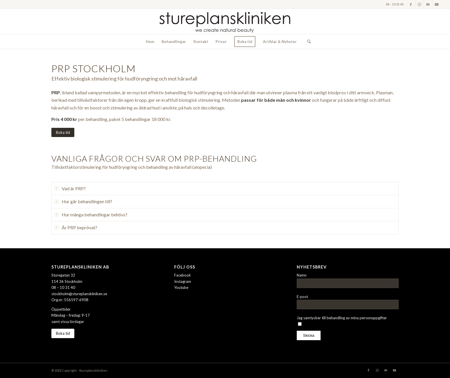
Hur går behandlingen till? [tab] (83, 201)
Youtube (181, 287)
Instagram (182, 281)
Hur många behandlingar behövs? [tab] (91, 214)
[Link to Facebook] (411, 4)
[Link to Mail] (428, 4)
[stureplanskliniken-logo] (225, 21)
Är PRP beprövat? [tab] (76, 227)
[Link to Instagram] (419, 4)
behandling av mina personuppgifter (357, 318)
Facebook (182, 275)
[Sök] (307, 41)
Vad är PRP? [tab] (70, 188)
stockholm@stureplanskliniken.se (79, 293)
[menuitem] (150, 41)
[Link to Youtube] (436, 4)
